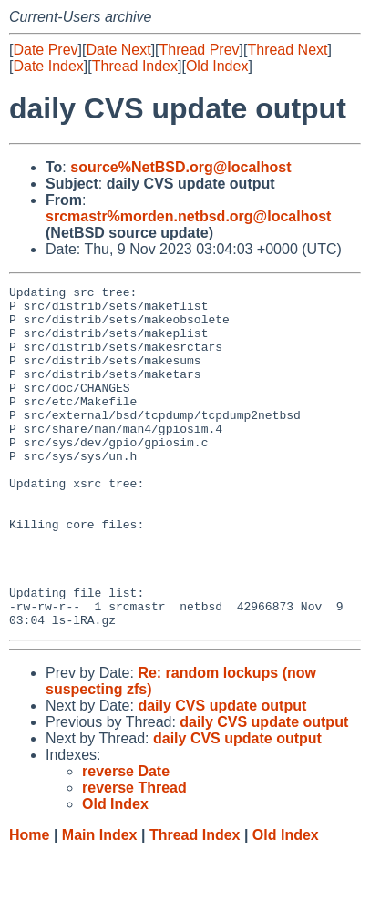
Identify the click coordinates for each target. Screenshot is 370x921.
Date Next (118, 49)
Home (29, 903)
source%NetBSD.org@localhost (180, 167)
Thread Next (287, 49)
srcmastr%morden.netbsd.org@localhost (188, 216)
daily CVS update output (222, 774)
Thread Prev (199, 49)
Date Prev (45, 49)
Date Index (48, 66)
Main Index (100, 903)
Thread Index (135, 66)
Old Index (217, 66)
